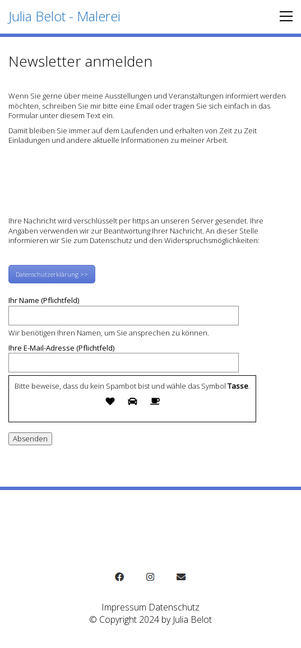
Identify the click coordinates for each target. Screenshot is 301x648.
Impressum (123, 607)
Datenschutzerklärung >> (52, 274)
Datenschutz (174, 607)
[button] (283, 16)
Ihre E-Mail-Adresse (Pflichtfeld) (123, 355)
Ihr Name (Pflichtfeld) (123, 308)
